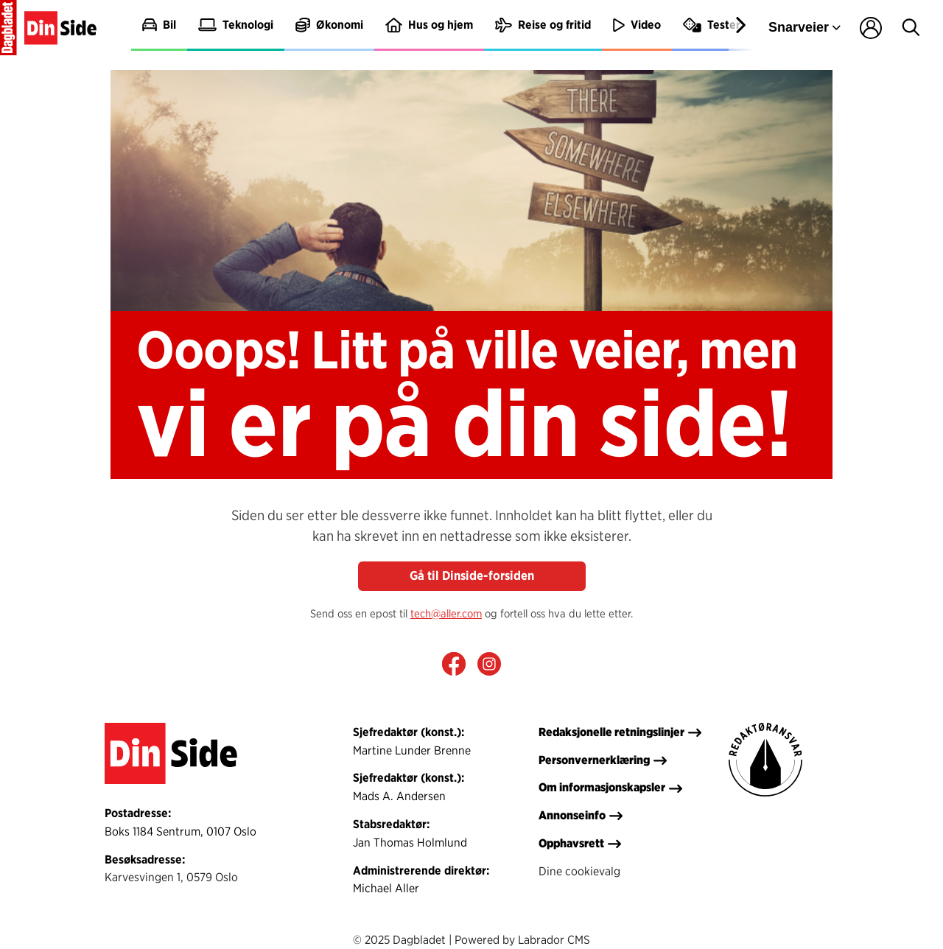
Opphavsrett (571, 843)
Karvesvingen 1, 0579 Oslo (171, 876)
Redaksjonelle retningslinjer (611, 731)
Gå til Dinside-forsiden (472, 575)
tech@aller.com (446, 613)
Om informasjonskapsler (602, 787)
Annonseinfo (572, 815)
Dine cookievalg (579, 871)
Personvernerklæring (594, 759)
